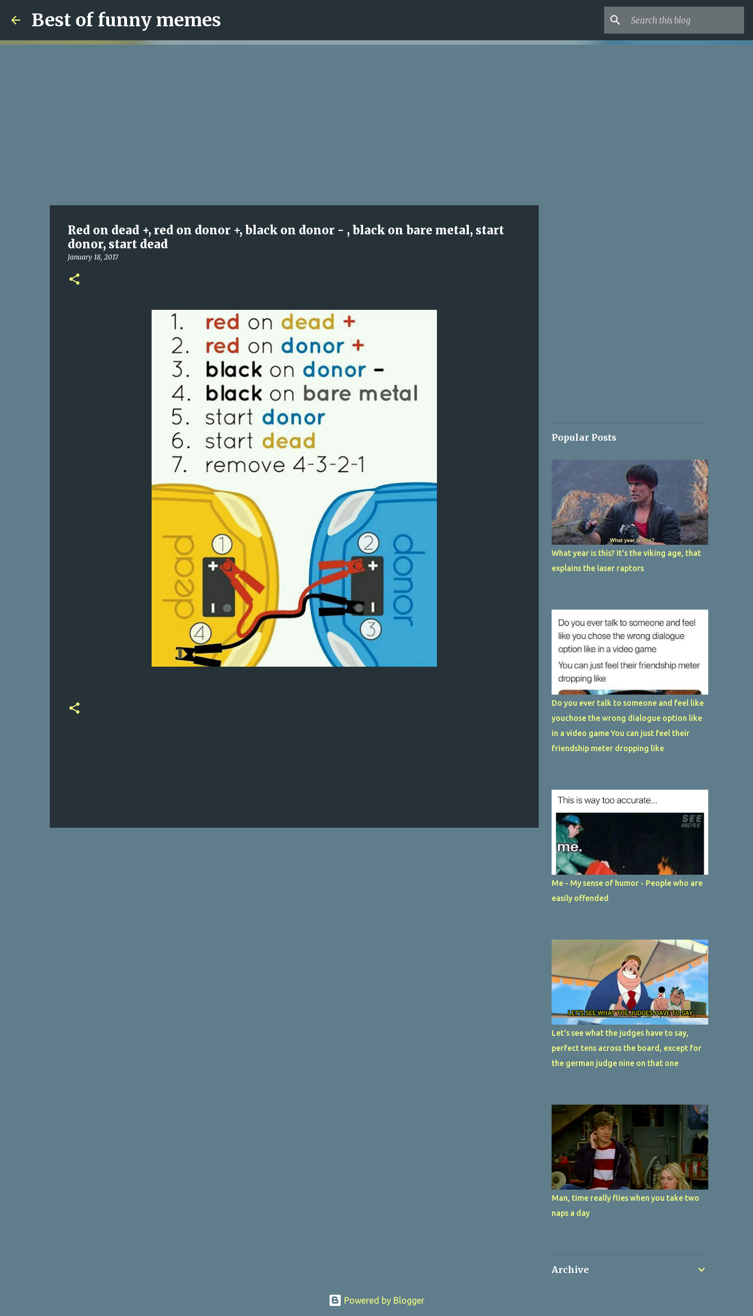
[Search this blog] (685, 20)
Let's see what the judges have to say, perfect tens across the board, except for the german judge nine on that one (627, 1048)
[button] (74, 279)
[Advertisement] (294, 123)
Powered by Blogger (376, 1300)
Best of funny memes (126, 20)
